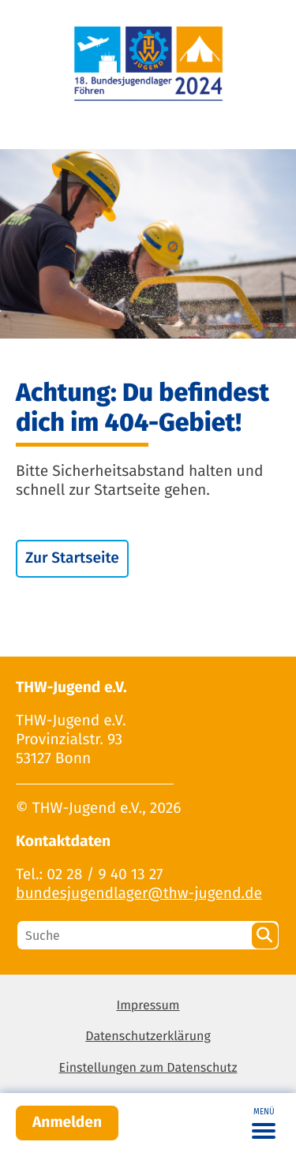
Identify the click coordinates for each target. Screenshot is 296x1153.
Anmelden (67, 1123)
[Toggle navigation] (263, 1123)
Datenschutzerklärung (148, 1036)
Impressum (147, 1005)
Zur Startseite (72, 558)
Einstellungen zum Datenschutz (148, 1068)
